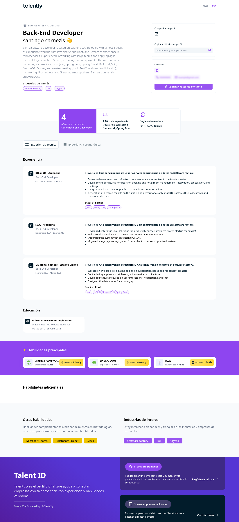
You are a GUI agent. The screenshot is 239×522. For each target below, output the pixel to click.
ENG (205, 6)
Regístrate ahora (205, 479)
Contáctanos (208, 515)
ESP (214, 6)
